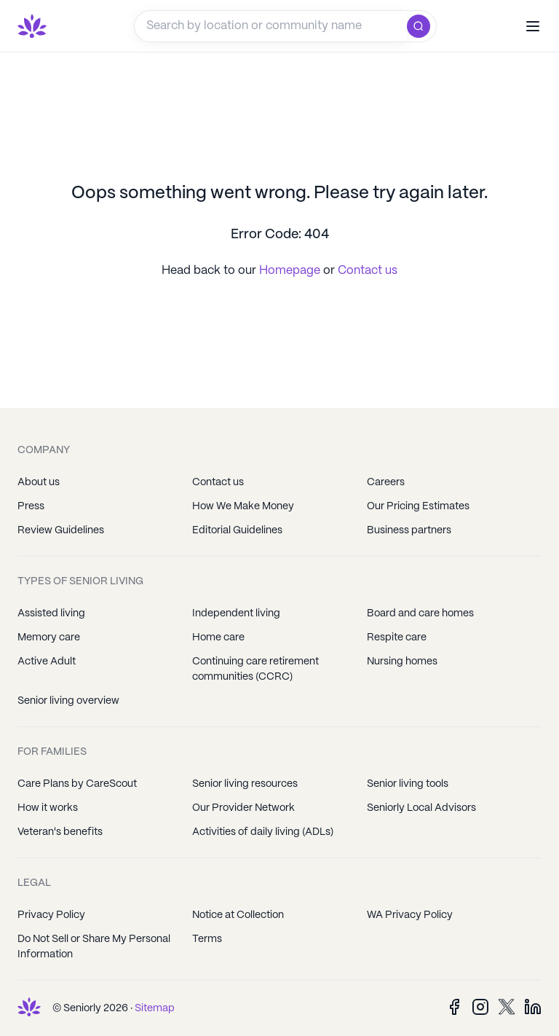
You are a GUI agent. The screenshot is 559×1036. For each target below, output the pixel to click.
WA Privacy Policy (410, 915)
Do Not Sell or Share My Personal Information (93, 947)
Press (30, 506)
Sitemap (155, 1008)
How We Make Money (243, 506)
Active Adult (46, 661)
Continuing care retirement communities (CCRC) (255, 669)
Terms (207, 939)
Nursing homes (402, 661)
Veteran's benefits (60, 832)
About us (38, 482)
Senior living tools (407, 784)
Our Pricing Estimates (418, 506)
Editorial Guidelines (237, 530)
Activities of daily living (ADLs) (262, 832)
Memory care (48, 637)
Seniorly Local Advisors (421, 808)
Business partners (409, 530)
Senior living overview (68, 701)
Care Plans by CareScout (77, 784)
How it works (47, 808)
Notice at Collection (238, 915)
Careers (386, 482)
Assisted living (51, 613)
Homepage (291, 270)
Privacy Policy (51, 915)
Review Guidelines (60, 530)
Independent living (236, 613)
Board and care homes (420, 613)
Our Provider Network (243, 808)
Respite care (397, 637)
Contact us (367, 270)
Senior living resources (245, 784)
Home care (218, 637)
